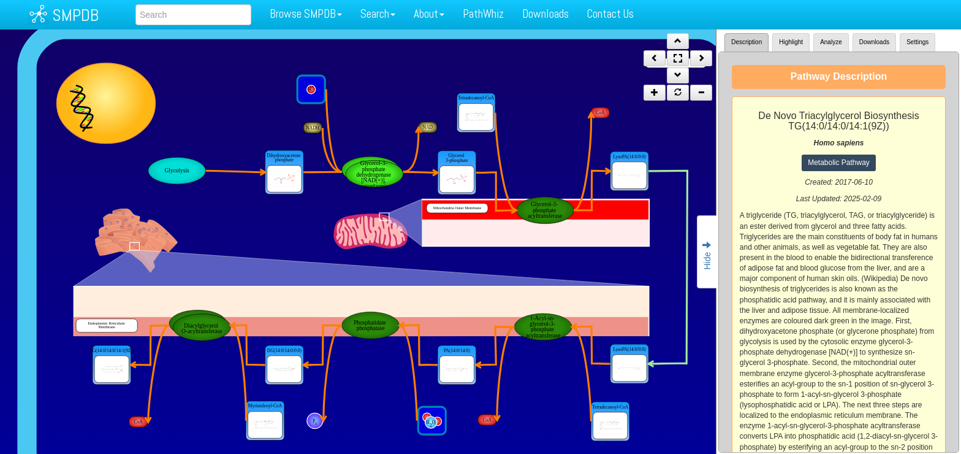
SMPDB (75, 15)
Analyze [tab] (831, 42)
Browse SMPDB (306, 13)
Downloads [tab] (874, 42)
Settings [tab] (917, 42)
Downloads (545, 13)
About (429, 13)
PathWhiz (483, 13)
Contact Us (610, 13)
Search (377, 13)
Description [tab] (746, 42)
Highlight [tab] (791, 42)
